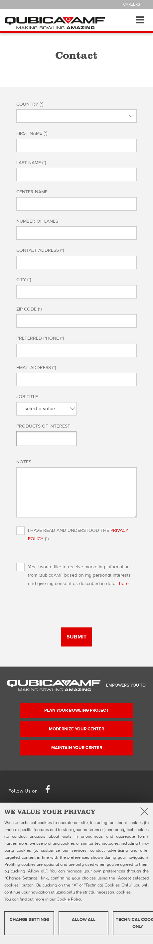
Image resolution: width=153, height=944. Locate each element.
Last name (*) (32, 163)
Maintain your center (76, 747)
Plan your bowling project (76, 710)
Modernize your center (76, 729)
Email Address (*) (37, 368)
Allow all (83, 919)
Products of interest (43, 426)
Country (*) (31, 104)
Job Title (28, 397)
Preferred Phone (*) (41, 338)
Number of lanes (37, 221)
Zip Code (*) (30, 309)
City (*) (25, 280)
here (124, 584)
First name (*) (33, 133)
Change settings (29, 919)
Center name (32, 192)
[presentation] (66, 614)
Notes (23, 462)
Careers (131, 4)
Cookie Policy (69, 899)
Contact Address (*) (41, 250)
